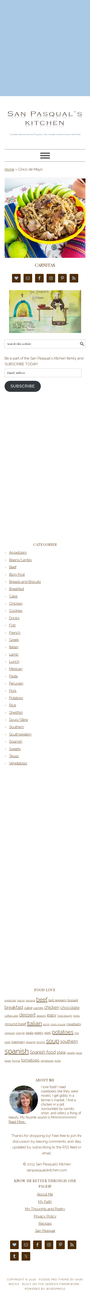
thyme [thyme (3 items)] (16, 1060)
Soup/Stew (18, 720)
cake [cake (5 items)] (28, 1008)
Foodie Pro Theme (54, 1279)
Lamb (13, 654)
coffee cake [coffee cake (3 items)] (11, 1015)
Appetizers (18, 552)
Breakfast (16, 589)
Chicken (16, 603)
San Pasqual (45, 1231)
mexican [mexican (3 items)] (10, 1032)
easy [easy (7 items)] (51, 1015)
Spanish (15, 741)
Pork (13, 691)
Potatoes (16, 698)
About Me (45, 1194)
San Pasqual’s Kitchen (45, 120)
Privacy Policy (45, 1216)
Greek (14, 640)
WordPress (55, 1288)
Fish (12, 625)
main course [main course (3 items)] (58, 1024)
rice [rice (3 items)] (76, 1032)
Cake (13, 596)
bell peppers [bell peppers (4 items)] (57, 1000)
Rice (12, 705)
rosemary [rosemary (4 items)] (18, 1042)
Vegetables (18, 763)
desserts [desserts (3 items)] (41, 1015)
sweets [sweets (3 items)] (71, 1052)
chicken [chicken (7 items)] (51, 1007)
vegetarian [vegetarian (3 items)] (47, 1060)
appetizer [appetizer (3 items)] (10, 1000)
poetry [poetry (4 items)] (38, 1033)
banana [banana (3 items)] (30, 1000)
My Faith (45, 1202)
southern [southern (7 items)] (69, 1041)
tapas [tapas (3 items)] (8, 1060)
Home (9, 169)
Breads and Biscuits (25, 582)
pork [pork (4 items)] (47, 1033)
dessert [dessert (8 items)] (27, 1015)
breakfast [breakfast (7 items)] (14, 1007)
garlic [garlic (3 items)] (76, 1015)
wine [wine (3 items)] (58, 1060)
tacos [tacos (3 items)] (79, 1052)
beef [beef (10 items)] (42, 999)
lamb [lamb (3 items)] (46, 1024)
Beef (12, 567)
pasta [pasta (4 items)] (29, 1033)
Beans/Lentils (20, 560)
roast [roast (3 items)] (7, 1042)
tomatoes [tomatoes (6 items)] (30, 1060)
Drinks (14, 618)
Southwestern (20, 734)
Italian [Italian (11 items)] (34, 1023)
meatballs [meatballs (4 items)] (73, 1024)
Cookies (15, 611)
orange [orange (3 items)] (20, 1032)
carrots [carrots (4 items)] (38, 1008)
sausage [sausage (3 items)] (31, 1042)
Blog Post (17, 574)
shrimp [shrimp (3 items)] (40, 1042)
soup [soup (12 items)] (52, 1041)
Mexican (16, 669)
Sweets (15, 749)
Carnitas (45, 265)
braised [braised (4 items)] (72, 1000)
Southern (16, 727)
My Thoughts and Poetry (45, 1209)
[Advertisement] (45, 47)
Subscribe (22, 386)
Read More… (17, 1122)
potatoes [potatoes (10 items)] (62, 1032)
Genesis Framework (62, 1284)
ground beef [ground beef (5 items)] (15, 1024)
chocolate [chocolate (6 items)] (69, 1007)
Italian (13, 647)
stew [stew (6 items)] (61, 1052)
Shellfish (16, 712)
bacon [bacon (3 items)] (21, 1000)
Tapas (14, 756)
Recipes (45, 1223)
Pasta (13, 676)
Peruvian (16, 683)
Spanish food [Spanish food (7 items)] (43, 1052)
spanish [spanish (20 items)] (17, 1051)
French (14, 633)
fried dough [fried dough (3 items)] (64, 1015)
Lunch (14, 661)
